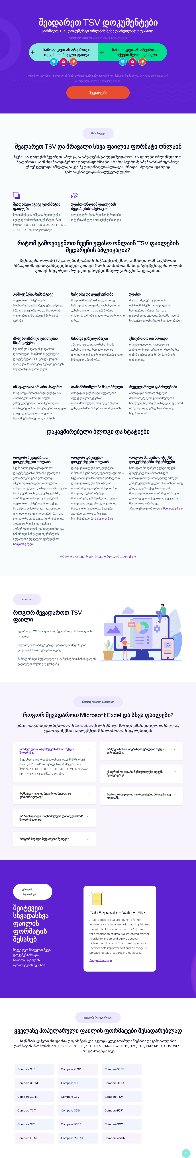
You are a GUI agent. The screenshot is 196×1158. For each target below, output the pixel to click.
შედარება (98, 92)
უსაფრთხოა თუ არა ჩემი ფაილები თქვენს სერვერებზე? (135, 773)
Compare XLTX (114, 1083)
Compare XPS (26, 1124)
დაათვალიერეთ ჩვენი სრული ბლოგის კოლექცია (98, 556)
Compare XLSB (114, 1069)
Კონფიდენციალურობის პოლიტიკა (97, 81)
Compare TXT (26, 1110)
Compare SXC (114, 1124)
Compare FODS (71, 1124)
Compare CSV (70, 1097)
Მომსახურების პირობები (148, 75)
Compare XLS (26, 1069)
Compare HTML (27, 1138)
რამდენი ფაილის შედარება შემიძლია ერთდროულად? (45, 795)
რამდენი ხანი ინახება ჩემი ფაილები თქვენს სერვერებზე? (136, 751)
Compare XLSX (71, 1069)
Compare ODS (70, 1110)
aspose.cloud (119, 37)
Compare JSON (115, 1138)
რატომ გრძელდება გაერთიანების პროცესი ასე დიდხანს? (139, 796)
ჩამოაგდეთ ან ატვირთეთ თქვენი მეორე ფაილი (129, 52)
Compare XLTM (27, 1097)
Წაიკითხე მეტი (23, 544)
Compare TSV (114, 1097)
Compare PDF (114, 1110)
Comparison (83, 725)
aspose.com (101, 37)
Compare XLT (70, 1083)
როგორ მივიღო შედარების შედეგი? (44, 839)
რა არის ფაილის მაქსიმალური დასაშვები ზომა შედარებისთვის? (51, 818)
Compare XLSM (27, 1083)
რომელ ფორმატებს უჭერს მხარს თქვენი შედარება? (46, 751)
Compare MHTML (72, 1138)
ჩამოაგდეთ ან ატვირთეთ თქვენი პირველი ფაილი (60, 52)
